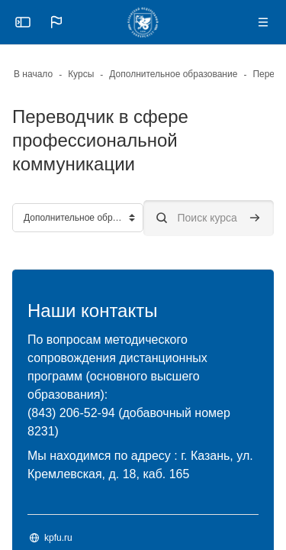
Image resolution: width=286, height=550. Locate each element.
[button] (56, 22)
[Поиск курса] (209, 218)
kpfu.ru (58, 537)
